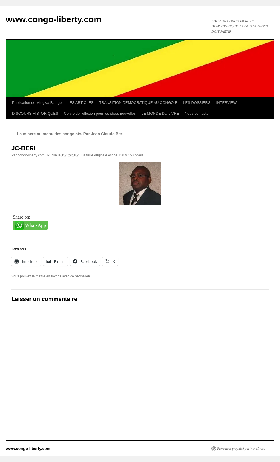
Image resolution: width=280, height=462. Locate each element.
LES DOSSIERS (196, 102)
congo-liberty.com (31, 155)
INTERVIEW (226, 102)
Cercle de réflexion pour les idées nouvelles (100, 113)
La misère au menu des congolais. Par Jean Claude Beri (67, 134)
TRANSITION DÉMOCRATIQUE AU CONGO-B (138, 102)
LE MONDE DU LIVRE (160, 113)
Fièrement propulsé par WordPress (241, 449)
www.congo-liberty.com (53, 19)
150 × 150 (126, 155)
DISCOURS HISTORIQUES (35, 113)
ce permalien (80, 276)
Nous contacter (197, 113)
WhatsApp (35, 225)
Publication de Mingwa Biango (37, 102)
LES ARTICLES (80, 102)
